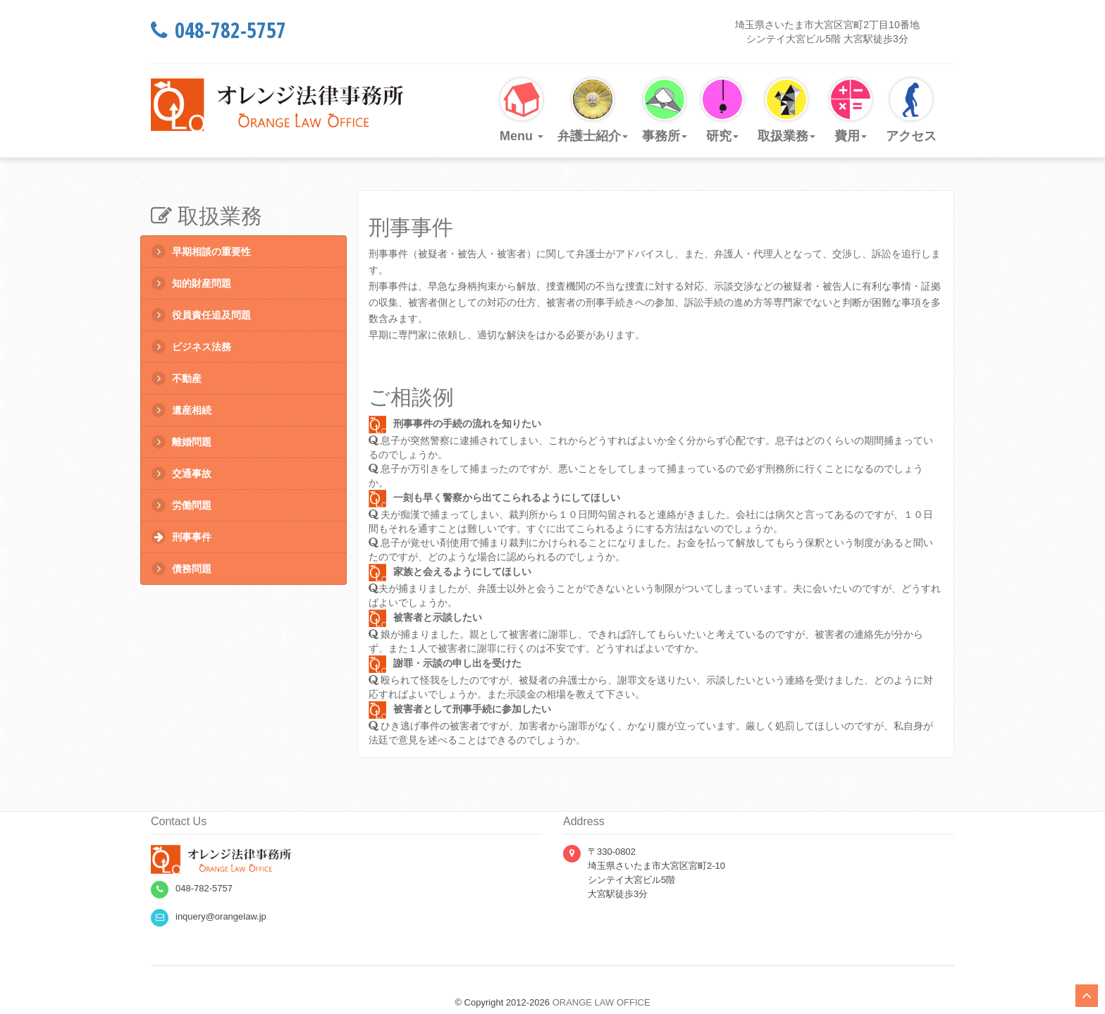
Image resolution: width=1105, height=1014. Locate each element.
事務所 (664, 110)
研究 (722, 110)
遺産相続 (181, 410)
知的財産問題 (191, 283)
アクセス (911, 110)
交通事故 (181, 473)
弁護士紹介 (592, 110)
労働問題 (181, 505)
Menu (521, 110)
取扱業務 (786, 110)
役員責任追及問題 (201, 315)
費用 (850, 110)
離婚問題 (181, 441)
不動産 (177, 378)
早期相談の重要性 (201, 251)
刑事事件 (181, 537)
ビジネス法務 (191, 346)
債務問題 (181, 568)
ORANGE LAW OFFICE (601, 1002)
